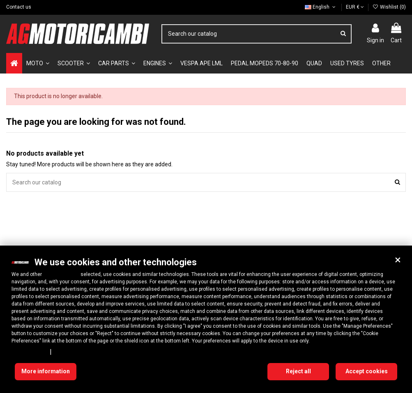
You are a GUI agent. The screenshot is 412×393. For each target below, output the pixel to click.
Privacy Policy (29, 351)
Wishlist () (389, 7)
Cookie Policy (72, 351)
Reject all (298, 371)
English (321, 7)
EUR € (355, 7)
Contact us (18, 7)
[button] (397, 260)
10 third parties (61, 274)
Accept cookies (366, 371)
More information (45, 371)
